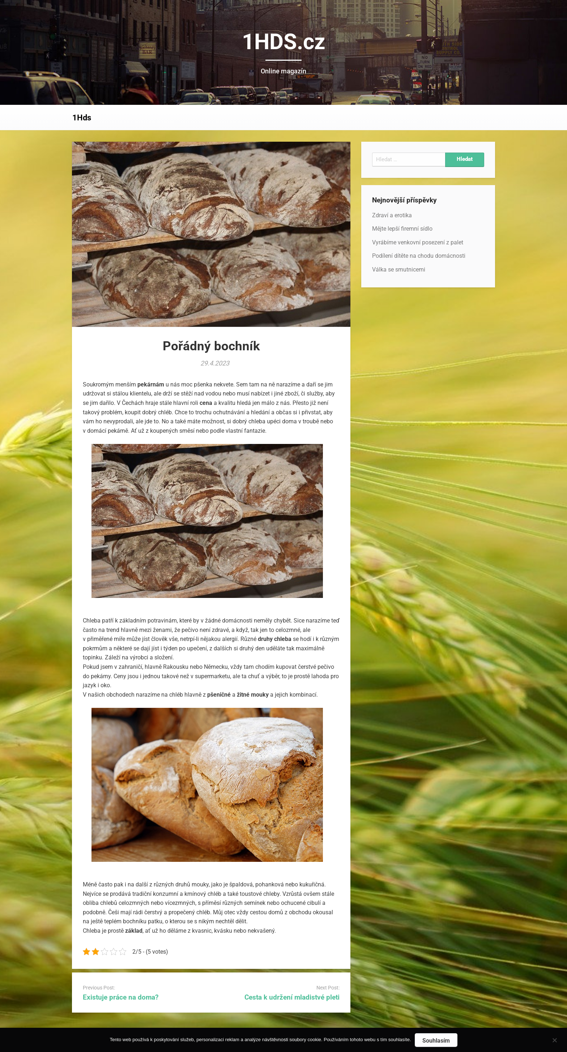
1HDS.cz (283, 42)
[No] (554, 1039)
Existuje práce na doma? (120, 997)
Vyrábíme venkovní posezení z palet (417, 242)
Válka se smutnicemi (398, 269)
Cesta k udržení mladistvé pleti (292, 997)
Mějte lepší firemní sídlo (402, 228)
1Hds (81, 117)
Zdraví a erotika (392, 215)
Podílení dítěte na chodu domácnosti (418, 255)
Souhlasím (436, 1040)
